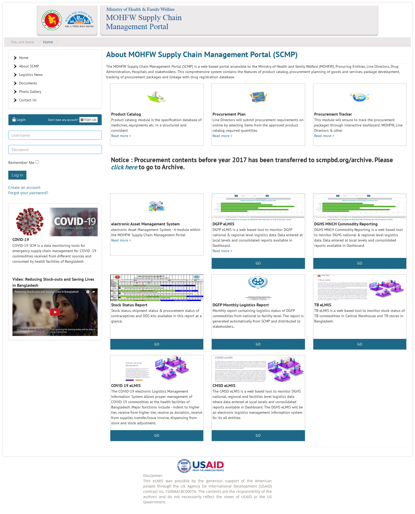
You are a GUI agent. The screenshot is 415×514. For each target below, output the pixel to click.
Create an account (24, 187)
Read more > (121, 135)
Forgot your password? (28, 192)
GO (258, 263)
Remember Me (21, 162)
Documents (28, 83)
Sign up (88, 119)
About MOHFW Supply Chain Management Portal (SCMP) (202, 54)
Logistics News (31, 74)
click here (124, 167)
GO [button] (359, 263)
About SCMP (29, 66)
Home (48, 41)
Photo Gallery (30, 91)
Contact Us (28, 100)
